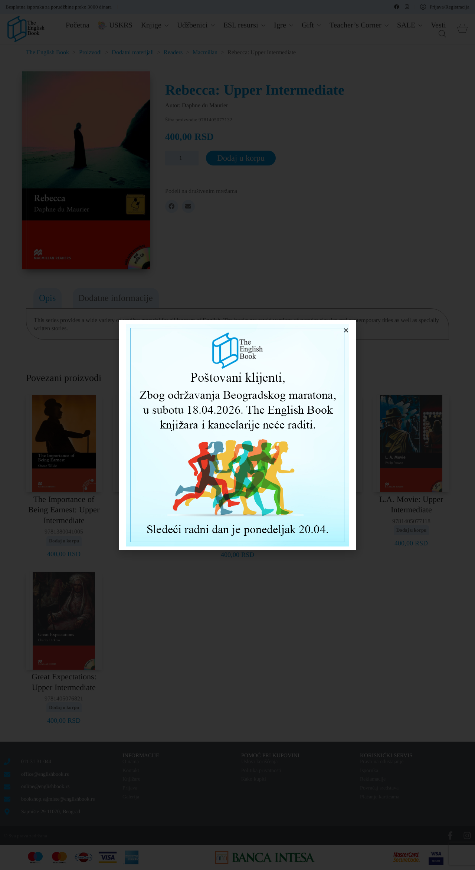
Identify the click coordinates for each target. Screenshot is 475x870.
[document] (237, 435)
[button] (346, 330)
